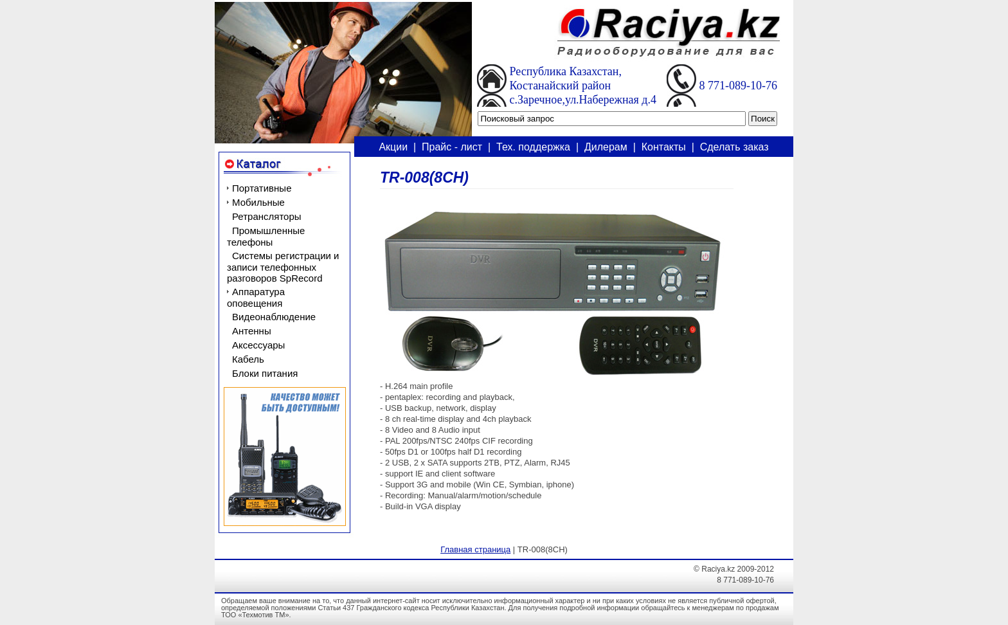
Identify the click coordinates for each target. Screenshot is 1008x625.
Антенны (251, 330)
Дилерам (605, 146)
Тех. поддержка (533, 146)
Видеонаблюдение (274, 316)
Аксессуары (258, 345)
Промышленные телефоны (266, 236)
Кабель (248, 359)
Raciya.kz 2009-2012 (737, 569)
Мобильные (258, 202)
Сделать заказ (734, 146)
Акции (393, 146)
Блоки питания (265, 373)
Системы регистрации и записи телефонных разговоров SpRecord (283, 267)
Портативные (261, 188)
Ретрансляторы (267, 216)
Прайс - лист (452, 146)
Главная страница (475, 549)
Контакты (664, 146)
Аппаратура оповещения (256, 297)
